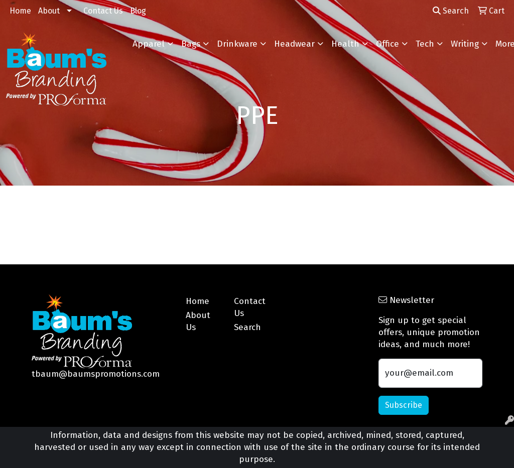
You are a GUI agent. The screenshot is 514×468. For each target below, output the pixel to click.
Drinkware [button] (237, 44)
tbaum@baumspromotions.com (96, 374)
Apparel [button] (149, 44)
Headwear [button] (294, 44)
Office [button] (387, 44)
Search (451, 11)
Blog (138, 11)
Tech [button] (425, 44)
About (49, 11)
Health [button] (345, 44)
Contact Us (103, 11)
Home (20, 11)
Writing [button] (465, 44)
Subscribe (403, 405)
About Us (198, 321)
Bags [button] (190, 44)
